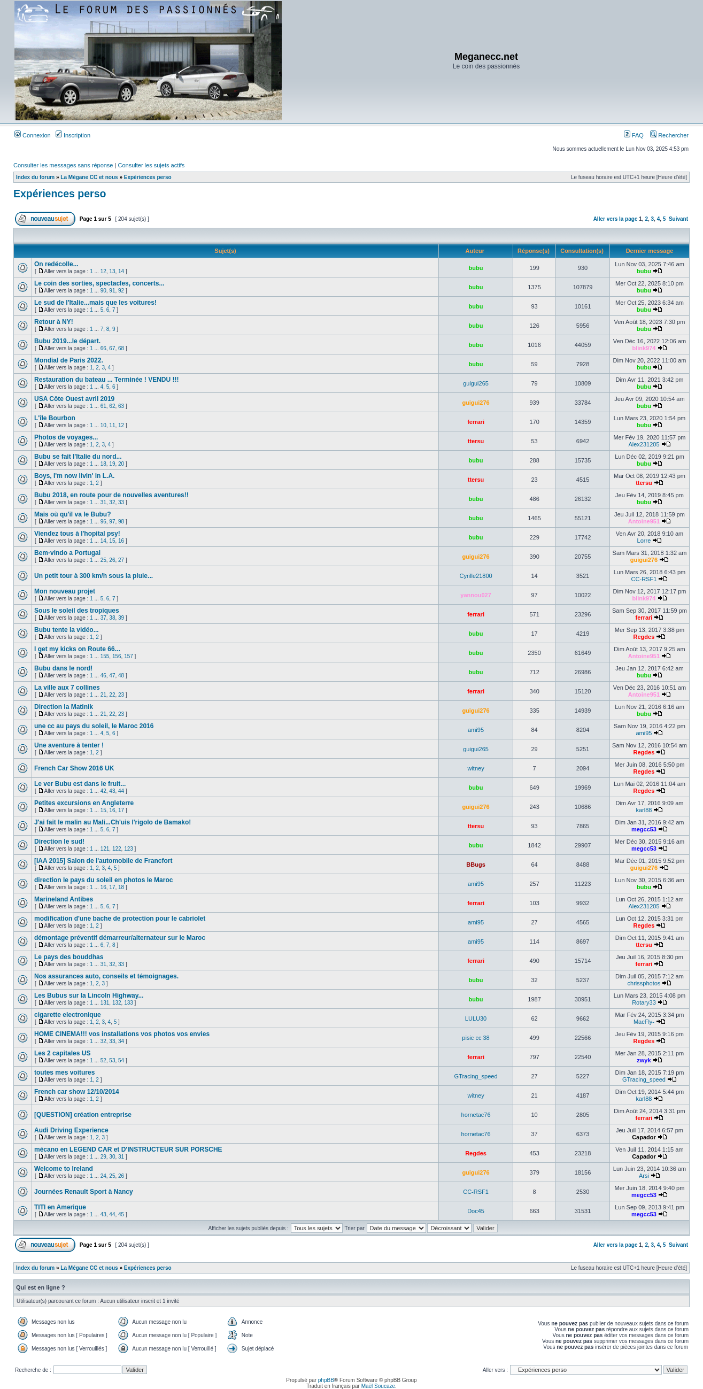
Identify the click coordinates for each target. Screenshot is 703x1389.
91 (112, 291)
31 (103, 502)
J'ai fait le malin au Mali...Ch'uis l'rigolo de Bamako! (112, 822)
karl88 (644, 810)
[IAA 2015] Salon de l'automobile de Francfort (103, 861)
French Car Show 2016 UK (74, 768)
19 (112, 464)
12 (103, 271)
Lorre (644, 540)
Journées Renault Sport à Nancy (83, 1191)
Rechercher (669, 135)
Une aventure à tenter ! (69, 745)
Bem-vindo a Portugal (67, 553)
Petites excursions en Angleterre (84, 803)
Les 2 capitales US (62, 1053)
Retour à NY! (53, 322)
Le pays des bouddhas (68, 957)
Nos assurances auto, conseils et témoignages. (106, 976)
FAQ (634, 135)
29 (103, 1157)
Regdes (644, 637)
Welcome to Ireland (63, 1168)
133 (128, 1003)
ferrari (475, 422)
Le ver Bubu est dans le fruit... (80, 784)
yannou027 (475, 595)
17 (121, 810)
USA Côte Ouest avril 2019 (74, 399)
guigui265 (476, 383)
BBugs (475, 864)
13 (112, 271)
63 (121, 406)
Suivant (678, 219)
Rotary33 (644, 1002)
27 (121, 560)
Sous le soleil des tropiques (76, 610)
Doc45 (475, 1211)
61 (103, 406)
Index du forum (35, 177)
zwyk (644, 1060)
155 (105, 656)
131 (105, 1003)
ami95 (476, 730)
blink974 (643, 348)
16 (121, 541)
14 (121, 271)
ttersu (476, 441)
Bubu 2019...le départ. (67, 341)
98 (121, 521)
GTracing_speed (476, 1076)
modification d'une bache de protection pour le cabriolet (119, 918)
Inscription (73, 135)
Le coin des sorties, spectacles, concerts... (99, 283)
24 (103, 1176)
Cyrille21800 (475, 576)
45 (121, 1214)
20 (121, 464)
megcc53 (643, 829)
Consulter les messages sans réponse (63, 165)
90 (103, 291)
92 (121, 291)
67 (112, 348)
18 (103, 464)
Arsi (644, 1175)
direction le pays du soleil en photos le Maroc (103, 880)
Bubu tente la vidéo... (66, 630)
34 (121, 1041)
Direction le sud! (59, 841)
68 (121, 348)
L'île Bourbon (54, 418)
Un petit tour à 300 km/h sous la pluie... (93, 576)
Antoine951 (644, 521)
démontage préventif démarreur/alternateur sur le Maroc (119, 938)
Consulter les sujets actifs (151, 165)
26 (112, 560)
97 (112, 521)
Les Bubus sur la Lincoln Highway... (88, 995)
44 (121, 791)
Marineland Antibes (63, 899)
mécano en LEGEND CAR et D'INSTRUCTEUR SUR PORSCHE (128, 1149)
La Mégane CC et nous (89, 177)
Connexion (32, 135)
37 (103, 618)
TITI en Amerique (60, 1207)
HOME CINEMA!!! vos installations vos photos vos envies (122, 1034)
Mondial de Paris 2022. (68, 360)
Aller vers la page (616, 219)
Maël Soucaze (378, 1386)
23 (121, 695)
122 (116, 849)
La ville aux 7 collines (67, 687)
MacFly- (644, 1021)
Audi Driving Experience (71, 1130)
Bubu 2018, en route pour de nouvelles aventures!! (111, 495)
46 (103, 675)
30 (112, 1157)
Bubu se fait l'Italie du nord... (78, 456)
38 (112, 618)
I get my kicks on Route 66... (77, 649)
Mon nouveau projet (64, 591)
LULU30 (475, 1018)
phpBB (326, 1380)
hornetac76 (476, 1115)
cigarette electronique (67, 1014)
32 (112, 502)
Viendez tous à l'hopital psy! (77, 533)
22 (112, 695)
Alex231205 (643, 444)
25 (103, 560)
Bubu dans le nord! (63, 668)
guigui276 (475, 402)
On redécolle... (56, 264)
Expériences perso (148, 177)
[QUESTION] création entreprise (83, 1114)
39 (121, 618)
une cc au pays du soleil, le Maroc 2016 (93, 726)
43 (112, 791)
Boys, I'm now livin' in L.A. (74, 476)
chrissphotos (644, 983)
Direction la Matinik (63, 707)
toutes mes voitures (64, 1072)
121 (105, 849)
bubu (476, 268)
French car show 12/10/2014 (76, 1091)
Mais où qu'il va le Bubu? (72, 514)
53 (112, 1060)
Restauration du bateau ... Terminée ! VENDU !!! (106, 379)
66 (103, 348)
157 (128, 656)
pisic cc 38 (475, 1038)
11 (112, 425)
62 (112, 406)
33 (121, 502)
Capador (644, 1137)
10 (103, 425)
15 (112, 541)
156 (116, 656)
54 (121, 1060)
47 (112, 675)
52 (103, 1060)
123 (128, 849)
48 (121, 675)
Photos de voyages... (66, 437)
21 (103, 695)
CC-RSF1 (644, 579)
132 (116, 1003)
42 (103, 791)
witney (475, 768)
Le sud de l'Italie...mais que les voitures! (95, 302)
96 (103, 521)
